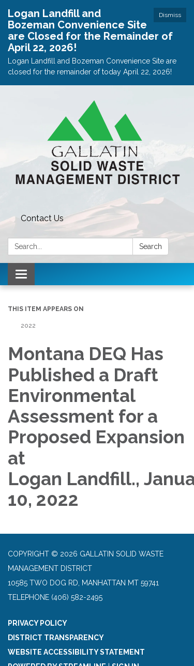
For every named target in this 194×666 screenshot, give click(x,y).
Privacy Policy (37, 623)
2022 (28, 325)
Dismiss (170, 15)
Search (150, 246)
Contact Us (42, 218)
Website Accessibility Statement (76, 652)
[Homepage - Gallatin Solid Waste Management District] (97, 147)
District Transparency (56, 637)
